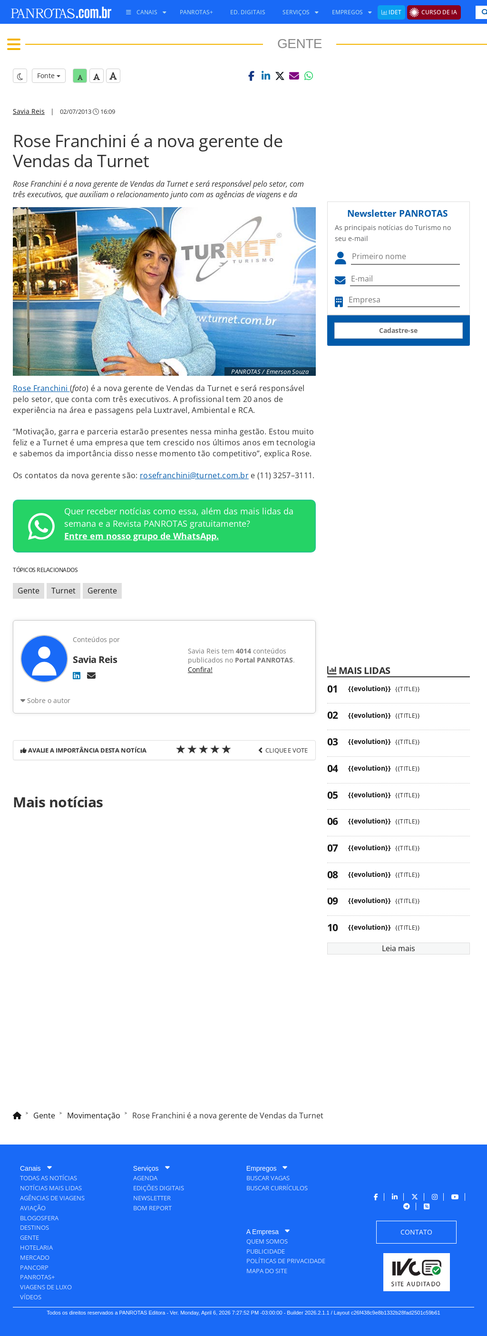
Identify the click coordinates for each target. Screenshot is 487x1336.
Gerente (102, 590)
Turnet (63, 590)
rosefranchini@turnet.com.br (194, 475)
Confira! (200, 669)
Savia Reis (29, 111)
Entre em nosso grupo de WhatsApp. (141, 536)
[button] (251, 76)
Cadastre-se (398, 330)
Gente (28, 590)
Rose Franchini (41, 388)
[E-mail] (91, 675)
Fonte (48, 75)
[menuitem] (142, 12)
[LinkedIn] (76, 675)
